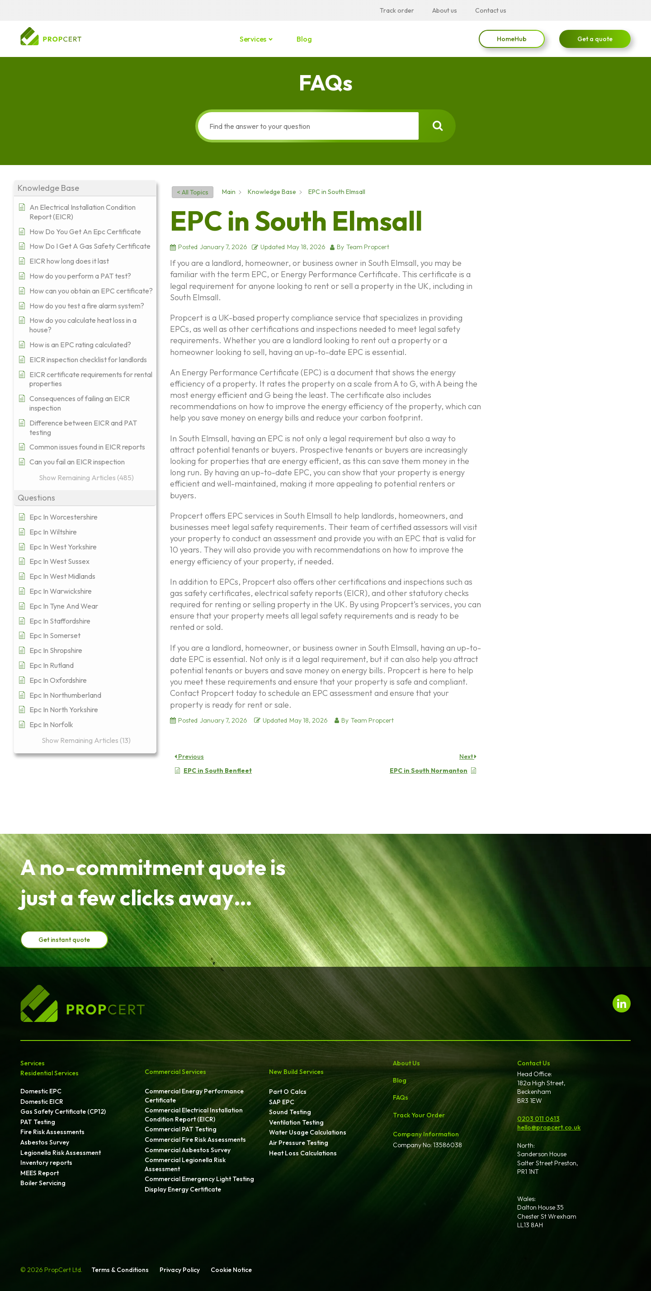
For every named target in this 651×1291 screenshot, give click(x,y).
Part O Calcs (288, 1092)
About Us (406, 1063)
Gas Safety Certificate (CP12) (63, 1111)
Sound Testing (290, 1112)
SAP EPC (281, 1102)
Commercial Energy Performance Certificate (194, 1095)
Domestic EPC (40, 1091)
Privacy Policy (180, 1270)
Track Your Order (419, 1115)
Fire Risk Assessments (52, 1132)
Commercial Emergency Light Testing (199, 1179)
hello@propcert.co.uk (548, 1127)
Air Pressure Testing (298, 1143)
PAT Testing (37, 1122)
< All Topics (192, 192)
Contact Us (533, 1063)
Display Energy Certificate (183, 1189)
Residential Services (49, 1073)
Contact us (490, 10)
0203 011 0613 (538, 1119)
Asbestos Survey (44, 1142)
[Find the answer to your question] (306, 126)
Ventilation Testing (296, 1122)
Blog (304, 38)
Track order (397, 10)
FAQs (400, 1097)
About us (444, 10)
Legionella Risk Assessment (60, 1153)
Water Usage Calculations (307, 1132)
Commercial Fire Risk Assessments (195, 1139)
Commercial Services (175, 1072)
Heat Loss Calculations (303, 1153)
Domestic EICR (41, 1101)
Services (254, 38)
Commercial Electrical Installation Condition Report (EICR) (194, 1114)
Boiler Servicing (43, 1183)
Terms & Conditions (120, 1270)
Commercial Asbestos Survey (188, 1150)
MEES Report (39, 1173)
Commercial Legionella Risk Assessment (185, 1164)
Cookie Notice (231, 1270)
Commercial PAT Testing (181, 1129)
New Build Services (296, 1072)
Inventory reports (46, 1163)
